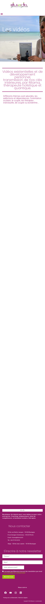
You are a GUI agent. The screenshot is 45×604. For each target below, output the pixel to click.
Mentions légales (23, 597)
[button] (2, 14)
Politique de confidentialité (10, 597)
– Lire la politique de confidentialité (13, 573)
